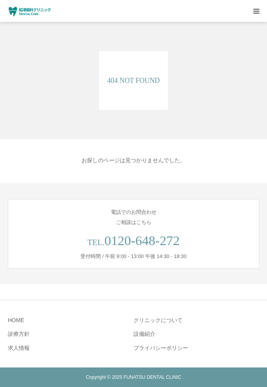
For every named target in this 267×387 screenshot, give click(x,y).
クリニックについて (158, 320)
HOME (16, 320)
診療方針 (19, 334)
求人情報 (19, 348)
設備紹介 (144, 334)
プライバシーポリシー (161, 348)
